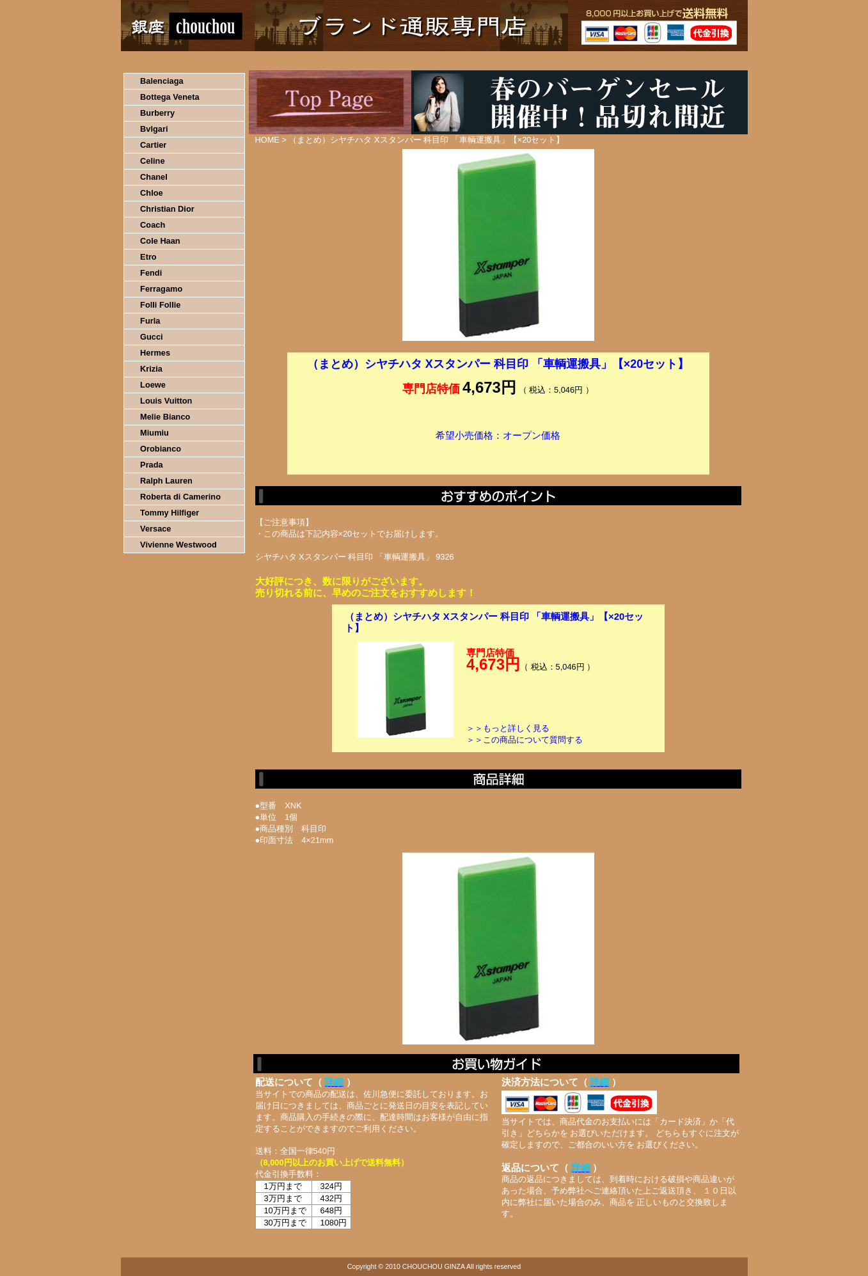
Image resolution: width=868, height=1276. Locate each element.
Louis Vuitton (166, 401)
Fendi (151, 273)
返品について (510, 60)
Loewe (153, 385)
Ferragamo (161, 289)
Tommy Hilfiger (169, 512)
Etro (148, 257)
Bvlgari (154, 129)
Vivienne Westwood (178, 544)
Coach (152, 225)
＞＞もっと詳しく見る (507, 728)
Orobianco (160, 448)
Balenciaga (162, 81)
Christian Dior (167, 209)
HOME (177, 60)
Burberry (157, 113)
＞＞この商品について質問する (524, 739)
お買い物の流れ (254, 60)
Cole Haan (160, 241)
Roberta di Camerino (180, 496)
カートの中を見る (680, 60)
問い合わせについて (594, 60)
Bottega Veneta (169, 97)
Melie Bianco (165, 416)
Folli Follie (160, 305)
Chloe (151, 193)
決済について (342, 60)
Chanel (154, 177)
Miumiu (154, 432)
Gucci (151, 337)
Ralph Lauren (166, 480)
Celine (152, 161)
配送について (426, 60)
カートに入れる (498, 454)
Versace (155, 528)
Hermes (155, 353)
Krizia (151, 369)
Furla (150, 321)
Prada (151, 464)
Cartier (153, 145)
